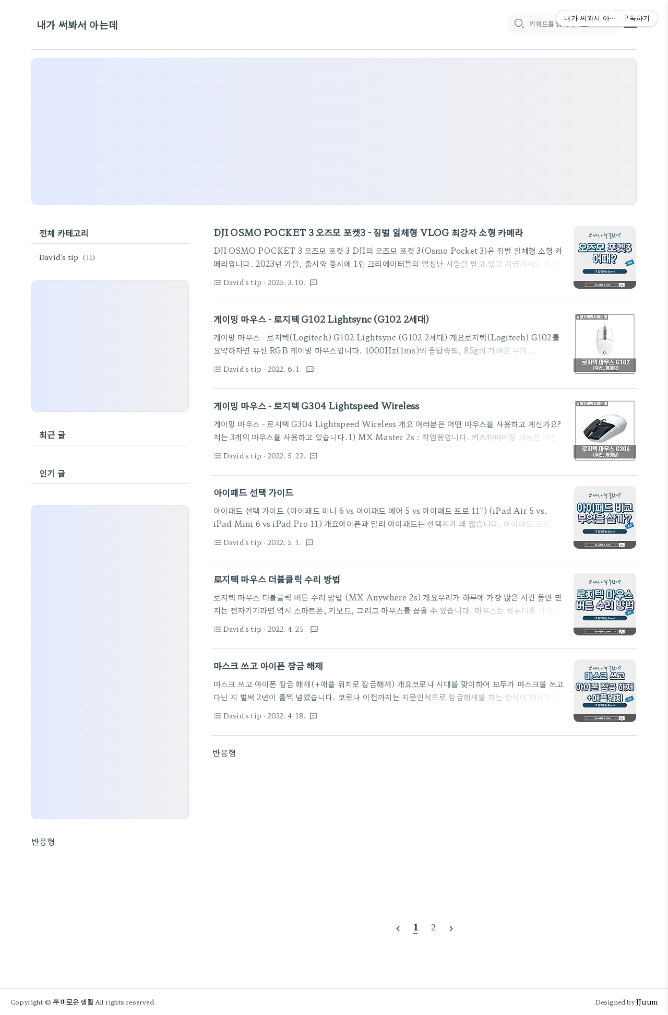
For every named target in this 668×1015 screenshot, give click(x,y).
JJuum (647, 1002)
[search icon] (519, 24)
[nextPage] (451, 927)
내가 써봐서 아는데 (77, 25)
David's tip (68, 257)
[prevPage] (397, 927)
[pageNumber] (415, 926)
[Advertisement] (334, 131)
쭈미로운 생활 (73, 1002)
